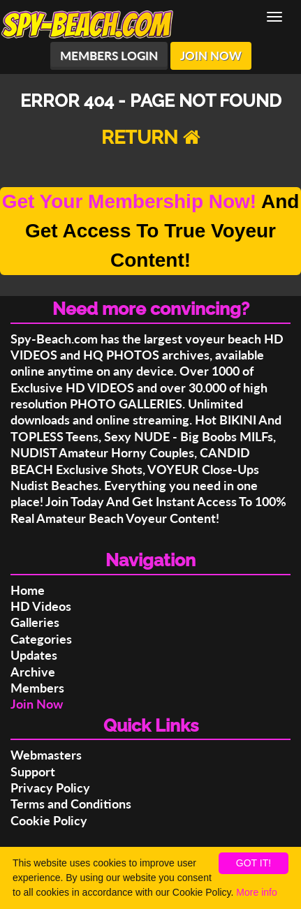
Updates (33, 655)
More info (256, 892)
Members (37, 687)
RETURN (150, 137)
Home (27, 590)
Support (32, 771)
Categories (41, 638)
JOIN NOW (211, 55)
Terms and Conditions (70, 803)
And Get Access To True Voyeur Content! (151, 231)
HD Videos (40, 606)
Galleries (34, 622)
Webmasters (46, 754)
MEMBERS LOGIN (109, 55)
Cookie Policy (48, 820)
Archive (32, 671)
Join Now (36, 703)
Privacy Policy (50, 787)
